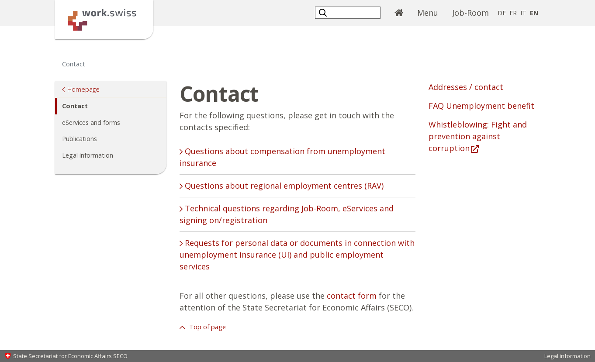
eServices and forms (91, 122)
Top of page (206, 327)
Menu (427, 12)
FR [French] (513, 13)
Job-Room (470, 12)
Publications (79, 138)
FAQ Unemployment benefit (481, 105)
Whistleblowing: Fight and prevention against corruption (478, 136)
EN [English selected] (534, 13)
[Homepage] (104, 19)
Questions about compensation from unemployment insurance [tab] (282, 157)
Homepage (83, 88)
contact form (352, 295)
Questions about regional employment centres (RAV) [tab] (283, 185)
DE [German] (502, 13)
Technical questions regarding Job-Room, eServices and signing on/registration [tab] (287, 214)
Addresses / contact (466, 87)
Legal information (87, 155)
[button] (324, 12)
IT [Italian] (523, 13)
